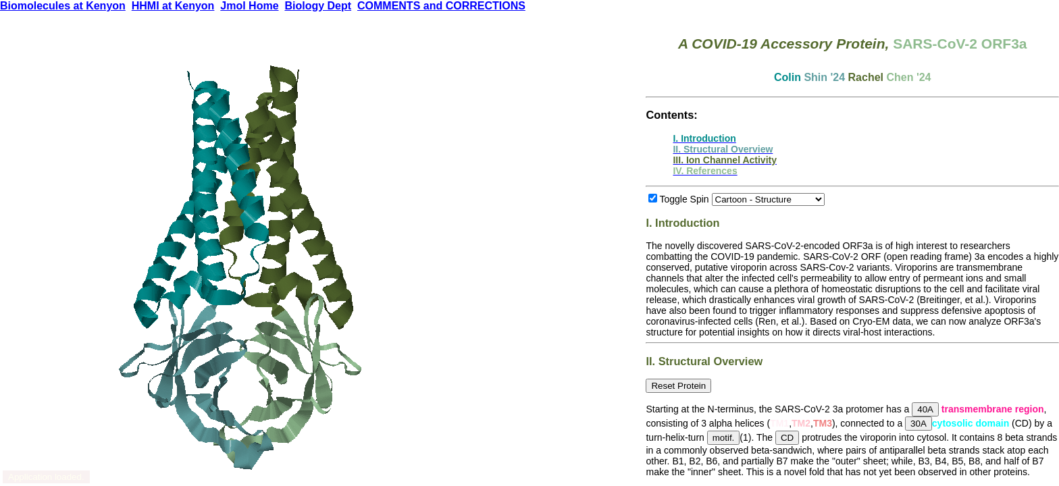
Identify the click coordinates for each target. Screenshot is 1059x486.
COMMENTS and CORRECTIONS (441, 5)
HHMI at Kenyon (173, 5)
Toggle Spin (683, 199)
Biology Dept (317, 5)
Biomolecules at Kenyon (63, 5)
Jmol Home (249, 5)
